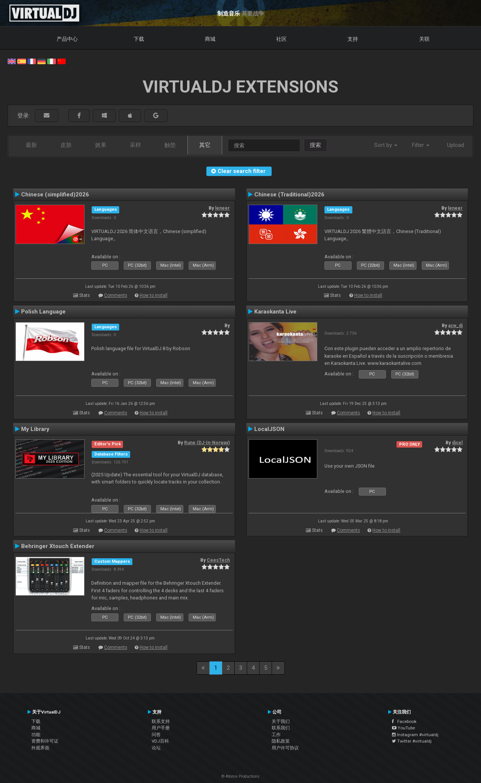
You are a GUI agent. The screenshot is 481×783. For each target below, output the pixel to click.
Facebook (404, 721)
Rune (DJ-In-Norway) (207, 442)
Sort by (385, 145)
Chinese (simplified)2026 (55, 194)
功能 (35, 734)
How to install (154, 295)
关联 (424, 39)
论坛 (156, 748)
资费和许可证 (44, 741)
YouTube (403, 727)
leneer (222, 208)
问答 (156, 734)
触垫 (170, 145)
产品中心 (67, 39)
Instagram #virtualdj (415, 734)
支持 (352, 39)
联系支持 (161, 721)
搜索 (315, 145)
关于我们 (281, 721)
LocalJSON (269, 429)
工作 (276, 734)
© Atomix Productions (240, 776)
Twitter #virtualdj (412, 741)
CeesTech (218, 560)
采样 (135, 145)
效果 (100, 145)
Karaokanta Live (275, 311)
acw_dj (455, 325)
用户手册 (161, 727)
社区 (281, 39)
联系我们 (281, 727)
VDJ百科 (160, 741)
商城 (210, 39)
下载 (139, 39)
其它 (205, 145)
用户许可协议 (285, 748)
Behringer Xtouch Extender (57, 546)
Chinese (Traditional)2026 (289, 194)
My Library (35, 429)
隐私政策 (281, 741)
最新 (31, 145)
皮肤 (66, 145)
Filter (420, 145)
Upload (455, 145)
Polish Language (43, 311)
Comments (115, 295)
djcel (457, 442)
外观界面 (40, 748)
